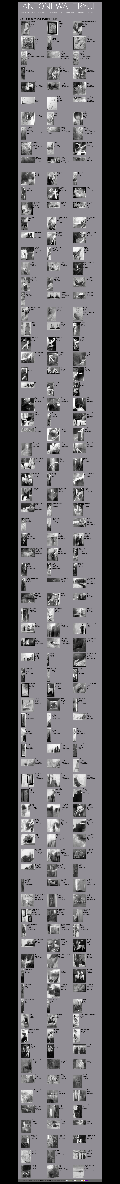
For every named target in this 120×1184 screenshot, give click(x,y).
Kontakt (25, 1180)
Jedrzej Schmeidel (59, 1180)
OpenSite (36, 1180)
